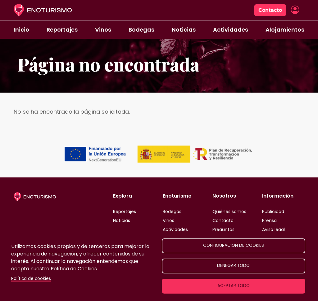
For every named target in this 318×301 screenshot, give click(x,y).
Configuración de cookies (233, 245)
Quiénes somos (229, 211)
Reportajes (62, 29)
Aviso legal (273, 229)
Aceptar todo (233, 286)
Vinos (103, 29)
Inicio (21, 29)
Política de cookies (31, 278)
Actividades (230, 29)
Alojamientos (285, 29)
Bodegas (141, 29)
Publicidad (273, 211)
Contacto (270, 10)
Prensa (269, 220)
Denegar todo (233, 265)
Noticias (184, 29)
